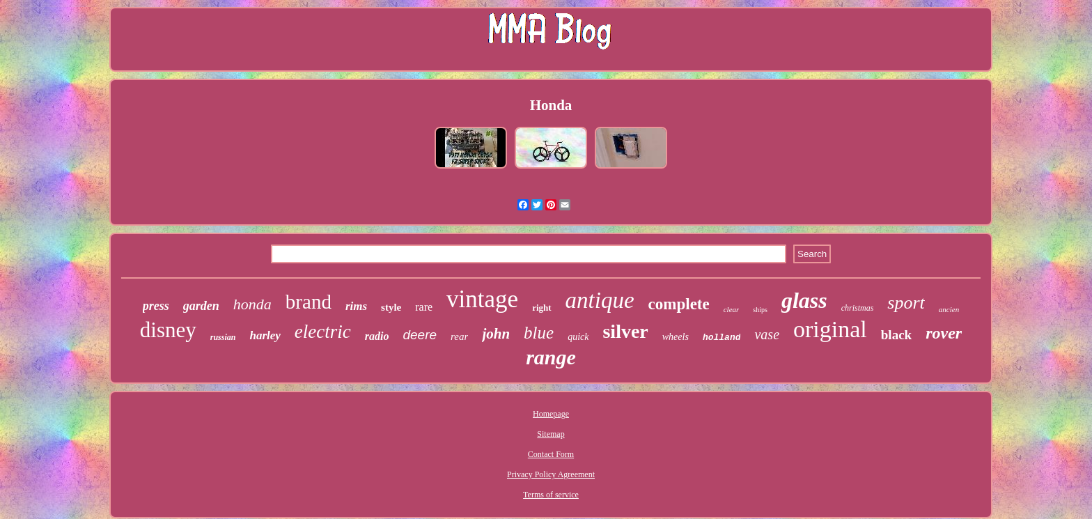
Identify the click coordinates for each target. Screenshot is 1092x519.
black (896, 334)
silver (625, 331)
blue (539, 332)
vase (766, 334)
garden (201, 306)
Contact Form (551, 454)
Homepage (551, 414)
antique (600, 300)
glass (804, 300)
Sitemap (550, 434)
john (496, 333)
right (541, 307)
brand (309, 302)
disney (168, 330)
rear (459, 336)
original (830, 329)
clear (732, 309)
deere (420, 334)
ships (760, 309)
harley (264, 335)
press (156, 306)
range (551, 357)
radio (377, 336)
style (391, 307)
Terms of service (551, 494)
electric (323, 331)
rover (944, 333)
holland (722, 337)
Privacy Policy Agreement (551, 474)
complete (679, 304)
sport (905, 303)
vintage (482, 299)
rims (356, 306)
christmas (857, 308)
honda (252, 304)
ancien (949, 309)
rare (423, 307)
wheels (675, 337)
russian (223, 337)
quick (578, 337)
